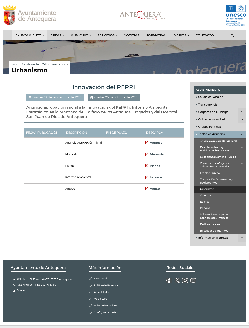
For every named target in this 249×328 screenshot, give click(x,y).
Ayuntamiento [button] (31, 36)
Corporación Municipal (213, 112)
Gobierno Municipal (211, 119)
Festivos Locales (210, 224)
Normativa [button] (158, 36)
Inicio (15, 64)
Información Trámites (213, 238)
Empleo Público (210, 173)
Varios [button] (183, 36)
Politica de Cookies (105, 306)
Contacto (205, 35)
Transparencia (207, 104)
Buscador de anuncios (214, 231)
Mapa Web (100, 299)
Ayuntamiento (30, 64)
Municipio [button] (82, 36)
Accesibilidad (102, 292)
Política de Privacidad (107, 285)
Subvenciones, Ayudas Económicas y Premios (214, 216)
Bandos (205, 208)
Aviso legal (100, 279)
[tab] (220, 97)
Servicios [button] (109, 36)
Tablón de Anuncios (53, 64)
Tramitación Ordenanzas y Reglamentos (216, 181)
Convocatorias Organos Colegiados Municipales (214, 165)
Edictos (204, 202)
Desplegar (242, 111)
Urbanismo (207, 189)
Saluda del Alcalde (210, 97)
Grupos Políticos (209, 127)
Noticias (131, 35)
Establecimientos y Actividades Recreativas (214, 149)
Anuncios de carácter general (218, 141)
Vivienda (205, 195)
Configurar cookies (105, 312)
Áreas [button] (58, 36)
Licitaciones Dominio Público (218, 157)
